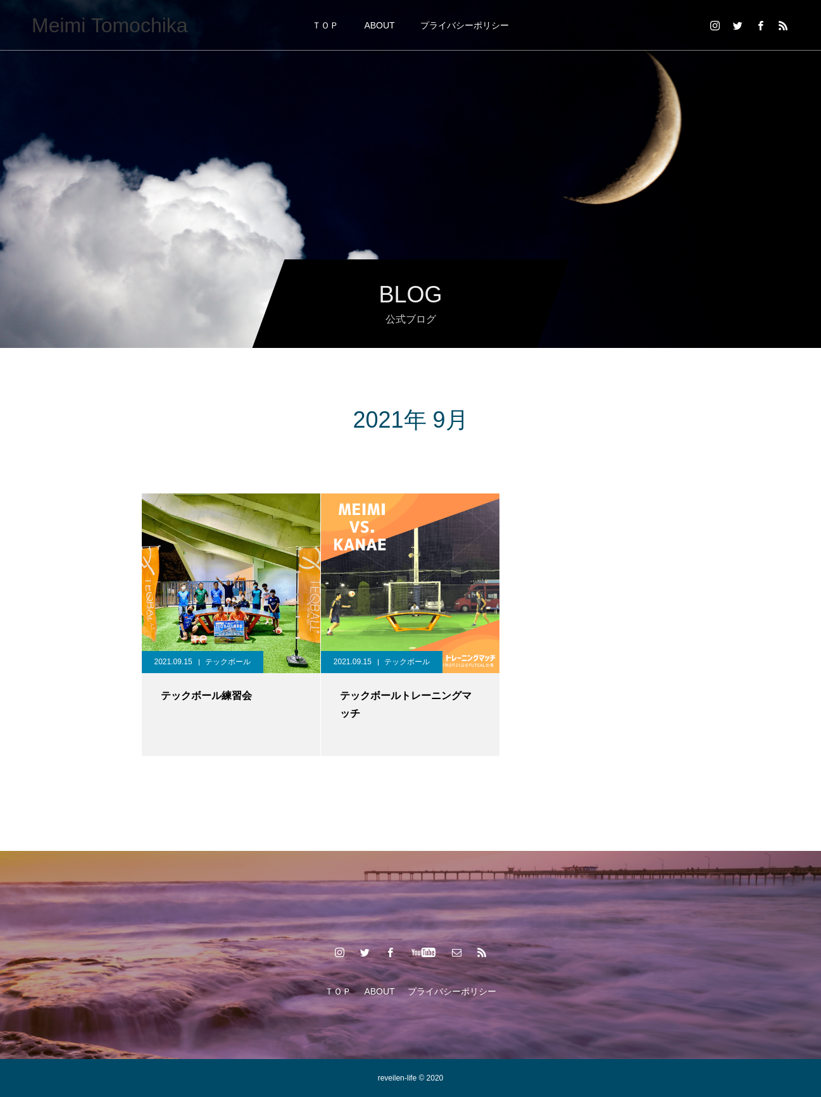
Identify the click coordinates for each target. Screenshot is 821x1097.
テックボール (228, 661)
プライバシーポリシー (464, 25)
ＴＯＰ (325, 25)
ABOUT (379, 25)
